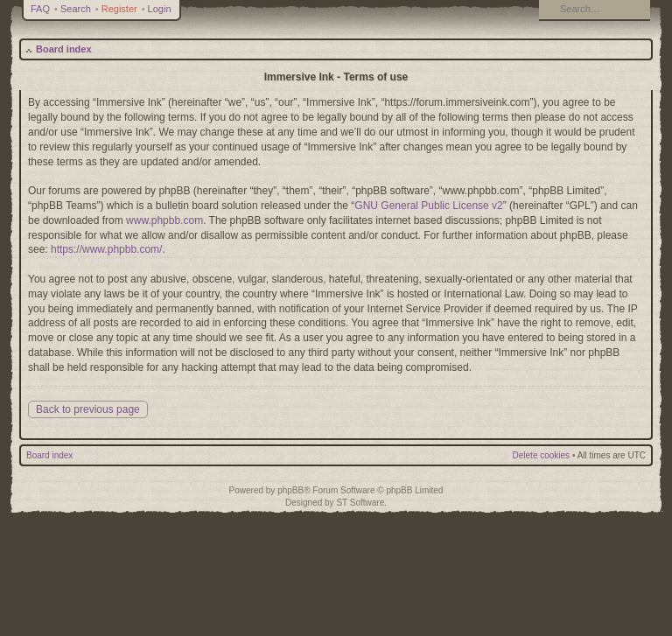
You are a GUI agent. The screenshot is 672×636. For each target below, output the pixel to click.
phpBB (290, 490)
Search (75, 8)
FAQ (40, 8)
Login (160, 8)
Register (119, 8)
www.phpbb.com (164, 220)
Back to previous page (88, 409)
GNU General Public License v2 (428, 205)
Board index (64, 49)
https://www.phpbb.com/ (106, 249)
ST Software (360, 502)
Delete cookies (541, 455)
